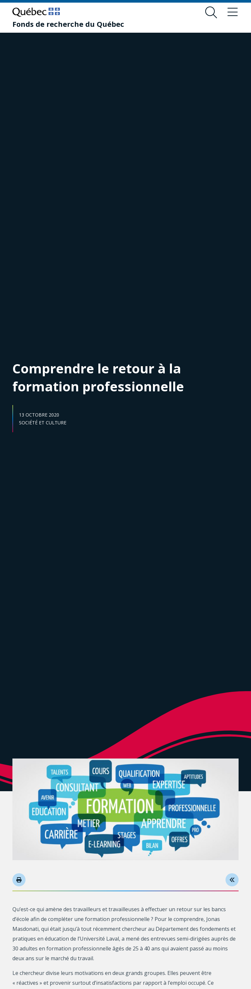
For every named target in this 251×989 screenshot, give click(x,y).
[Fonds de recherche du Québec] (68, 24)
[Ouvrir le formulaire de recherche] (211, 12)
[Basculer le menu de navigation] (233, 12)
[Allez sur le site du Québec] (36, 12)
